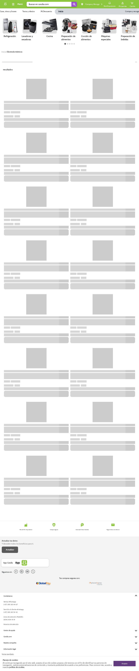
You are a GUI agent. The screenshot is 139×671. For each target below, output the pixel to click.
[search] (52, 4)
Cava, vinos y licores (8, 11)
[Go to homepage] (3, 52)
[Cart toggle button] (132, 4)
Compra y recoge (132, 11)
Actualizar (10, 549)
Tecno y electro (28, 11)
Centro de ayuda (9, 630)
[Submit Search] (74, 4)
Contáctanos (8, 596)
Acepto (124, 663)
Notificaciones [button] (110, 4)
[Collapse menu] (16, 4)
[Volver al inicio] (5, 5)
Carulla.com (8, 637)
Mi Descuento (46, 11)
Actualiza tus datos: (10, 541)
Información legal (10, 649)
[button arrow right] (134, 29)
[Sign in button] (122, 4)
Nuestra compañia (10, 643)
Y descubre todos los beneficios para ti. (18, 544)
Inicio (60, 11)
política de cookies (16, 667)
